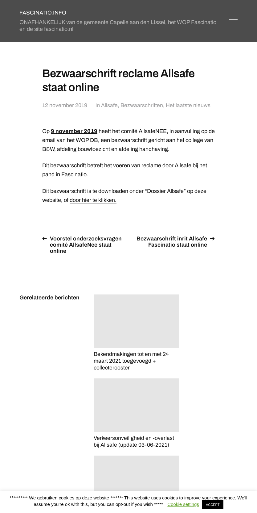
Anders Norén (222, 485)
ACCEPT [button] (213, 505)
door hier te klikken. (93, 200)
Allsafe (109, 105)
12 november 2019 (64, 105)
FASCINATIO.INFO (42, 13)
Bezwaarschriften (141, 105)
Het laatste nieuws (188, 105)
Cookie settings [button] (183, 504)
